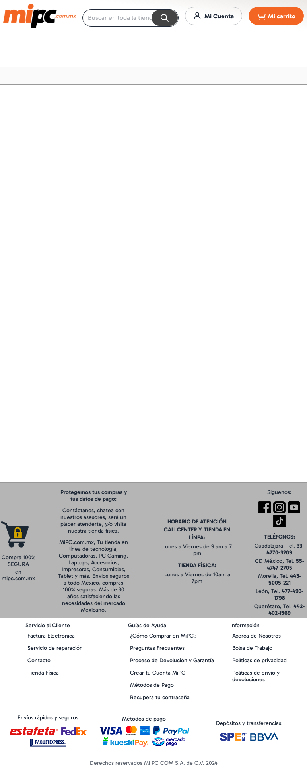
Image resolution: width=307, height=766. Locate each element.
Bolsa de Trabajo (252, 648)
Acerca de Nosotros (256, 635)
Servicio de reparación (55, 648)
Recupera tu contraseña (160, 697)
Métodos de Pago (152, 685)
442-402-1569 (286, 609)
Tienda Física (43, 672)
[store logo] (39, 16)
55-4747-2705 (285, 564)
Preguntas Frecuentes (157, 648)
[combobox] (130, 18)
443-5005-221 (284, 579)
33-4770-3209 (285, 549)
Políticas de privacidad (259, 660)
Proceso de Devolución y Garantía (172, 660)
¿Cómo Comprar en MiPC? (163, 635)
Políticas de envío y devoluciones (256, 676)
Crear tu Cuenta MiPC (157, 672)
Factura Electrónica (51, 635)
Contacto (39, 660)
